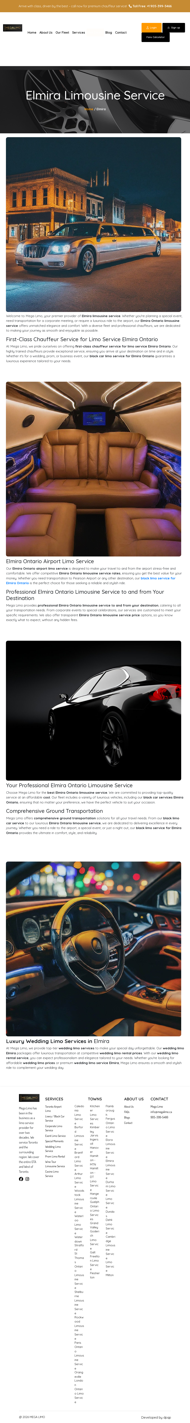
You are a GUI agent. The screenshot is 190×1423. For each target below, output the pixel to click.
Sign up (173, 27)
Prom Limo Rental (55, 1156)
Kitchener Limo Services (95, 1114)
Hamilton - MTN (94, 1160)
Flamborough (110, 1110)
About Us (45, 32)
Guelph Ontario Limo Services (94, 1210)
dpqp (167, 1417)
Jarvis (94, 1135)
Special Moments (54, 1141)
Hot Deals (95, 32)
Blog (108, 32)
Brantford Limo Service (79, 1161)
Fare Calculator (156, 37)
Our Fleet (62, 32)
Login (152, 27)
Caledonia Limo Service (79, 1114)
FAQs (126, 1112)
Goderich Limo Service (94, 1239)
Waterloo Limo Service (79, 1224)
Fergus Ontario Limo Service (110, 1127)
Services (78, 32)
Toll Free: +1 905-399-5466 (150, 6)
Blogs (127, 1117)
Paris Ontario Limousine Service (79, 1355)
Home (32, 32)
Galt (92, 1252)
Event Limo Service (55, 1136)
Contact (121, 32)
